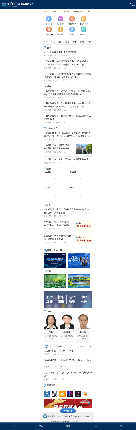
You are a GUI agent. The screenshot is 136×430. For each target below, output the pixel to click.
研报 (60, 42)
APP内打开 (68, 411)
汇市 (89, 42)
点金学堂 (58, 250)
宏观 (67, 42)
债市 (82, 42)
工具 (95, 426)
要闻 (45, 42)
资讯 (41, 426)
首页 (13, 426)
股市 (74, 42)
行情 (68, 426)
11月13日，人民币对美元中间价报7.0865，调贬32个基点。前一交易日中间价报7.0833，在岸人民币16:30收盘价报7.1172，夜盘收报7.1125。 (72, 11)
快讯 (53, 42)
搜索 (133, 4)
